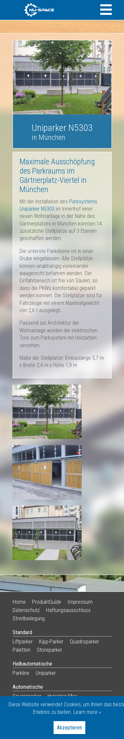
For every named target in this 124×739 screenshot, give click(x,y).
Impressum (80, 601)
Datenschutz (26, 610)
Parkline (21, 673)
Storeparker (49, 649)
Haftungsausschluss (68, 610)
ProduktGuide (46, 601)
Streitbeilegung (29, 618)
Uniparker (46, 673)
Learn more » (87, 712)
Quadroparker (84, 641)
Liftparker (23, 641)
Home (19, 601)
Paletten (21, 649)
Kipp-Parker (51, 641)
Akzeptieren (69, 727)
